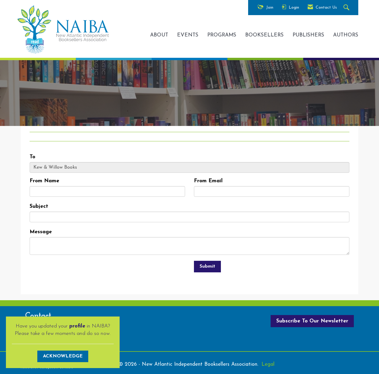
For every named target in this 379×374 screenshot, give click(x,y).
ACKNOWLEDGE (63, 356)
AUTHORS (345, 35)
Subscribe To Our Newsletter (312, 321)
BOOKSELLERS (264, 35)
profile (77, 326)
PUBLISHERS (308, 35)
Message (41, 231)
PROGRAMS (221, 35)
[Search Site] (347, 8)
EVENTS (187, 35)
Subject (39, 206)
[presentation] (75, 272)
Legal (267, 364)
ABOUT (159, 35)
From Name (44, 180)
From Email (208, 180)
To (32, 156)
